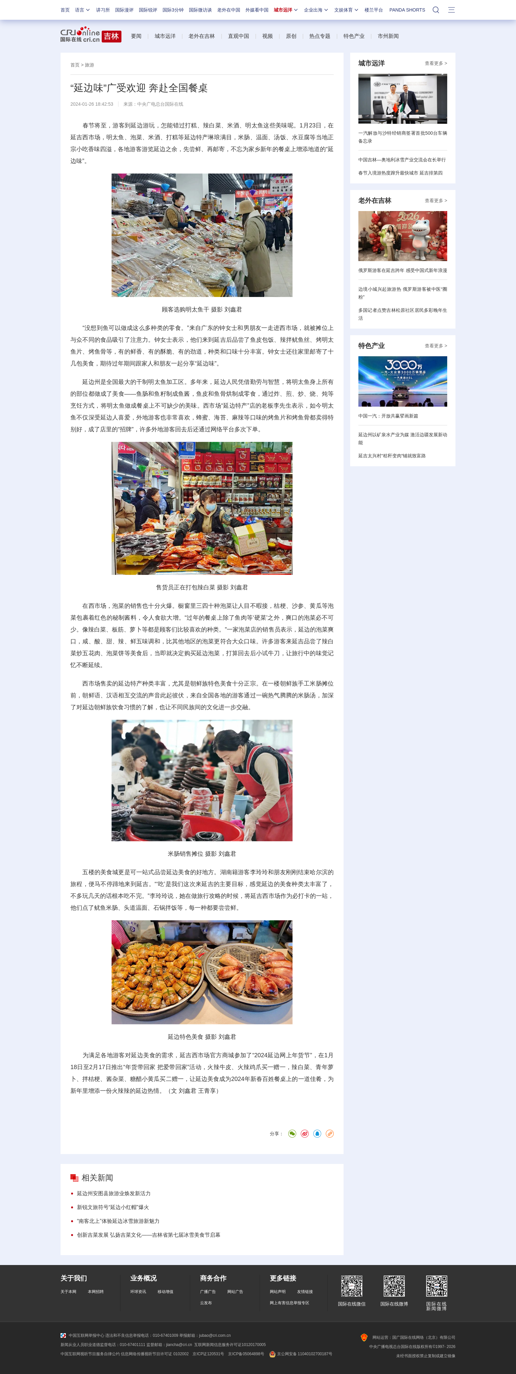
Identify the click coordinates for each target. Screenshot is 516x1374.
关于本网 (68, 1291)
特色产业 (354, 36)
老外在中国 (228, 10)
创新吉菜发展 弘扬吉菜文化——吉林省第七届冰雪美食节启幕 (148, 1235)
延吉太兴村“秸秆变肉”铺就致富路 (392, 455)
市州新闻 (388, 36)
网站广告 (235, 1291)
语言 (83, 10)
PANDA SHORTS (407, 10)
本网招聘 (96, 1291)
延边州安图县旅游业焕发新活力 (114, 1193)
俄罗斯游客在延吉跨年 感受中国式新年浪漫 (402, 270)
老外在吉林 (202, 36)
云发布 (206, 1303)
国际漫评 (124, 10)
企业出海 (316, 10)
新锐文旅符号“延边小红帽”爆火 (113, 1207)
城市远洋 (286, 10)
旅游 (89, 64)
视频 (267, 36)
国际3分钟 (173, 10)
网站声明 (278, 1291)
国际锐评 (148, 10)
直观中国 (238, 36)
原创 (291, 36)
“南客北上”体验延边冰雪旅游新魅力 (118, 1221)
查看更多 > (436, 63)
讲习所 (103, 10)
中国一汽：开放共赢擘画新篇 (388, 415)
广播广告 (208, 1291)
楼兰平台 (374, 10)
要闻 (136, 36)
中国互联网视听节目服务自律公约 (90, 1354)
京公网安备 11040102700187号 (300, 1354)
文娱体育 (346, 10)
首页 (65, 10)
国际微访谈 (200, 10)
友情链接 (305, 1291)
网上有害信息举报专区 (289, 1303)
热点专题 (319, 36)
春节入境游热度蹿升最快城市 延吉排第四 (400, 172)
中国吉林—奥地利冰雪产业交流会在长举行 (402, 159)
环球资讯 (138, 1291)
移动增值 (165, 1291)
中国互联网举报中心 (82, 1335)
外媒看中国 (257, 10)
